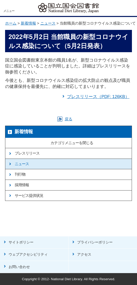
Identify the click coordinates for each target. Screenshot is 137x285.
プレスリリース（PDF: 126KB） (98, 96)
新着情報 (28, 23)
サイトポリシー (21, 242)
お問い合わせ (19, 267)
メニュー (8, 10)
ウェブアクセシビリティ (28, 254)
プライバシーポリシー (95, 242)
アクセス (84, 254)
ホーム (10, 23)
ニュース (48, 23)
